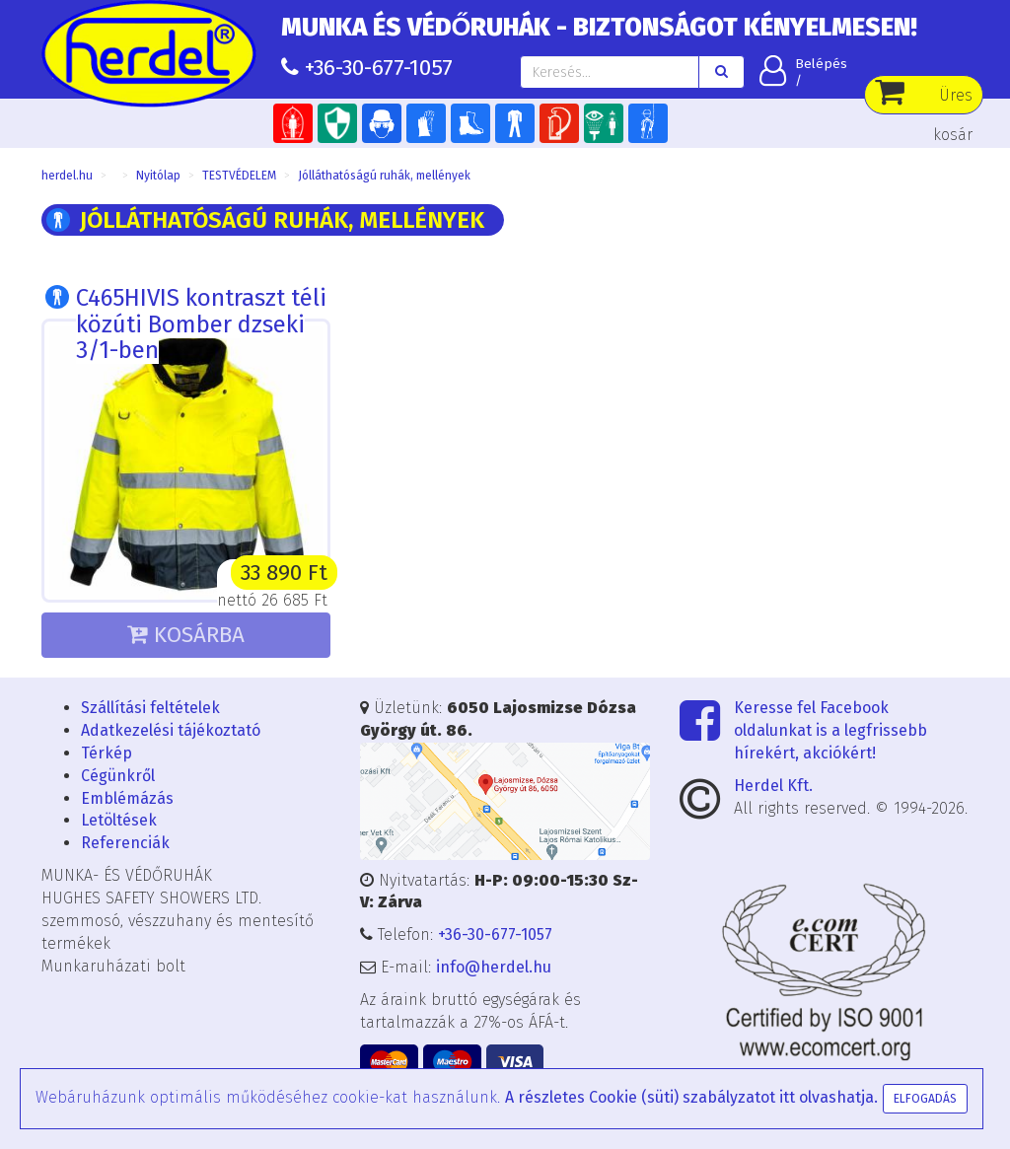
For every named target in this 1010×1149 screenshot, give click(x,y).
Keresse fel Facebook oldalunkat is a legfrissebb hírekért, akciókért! (830, 730)
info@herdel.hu (493, 967)
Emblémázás (127, 798)
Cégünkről (118, 775)
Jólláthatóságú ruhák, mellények (384, 175)
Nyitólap (158, 175)
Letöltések (119, 820)
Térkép (106, 753)
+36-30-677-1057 (379, 67)
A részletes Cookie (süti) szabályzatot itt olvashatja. (691, 1097)
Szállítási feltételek (150, 707)
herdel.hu (67, 175)
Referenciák (125, 842)
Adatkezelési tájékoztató (170, 730)
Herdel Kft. (773, 785)
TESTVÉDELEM (239, 175)
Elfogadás (925, 1099)
